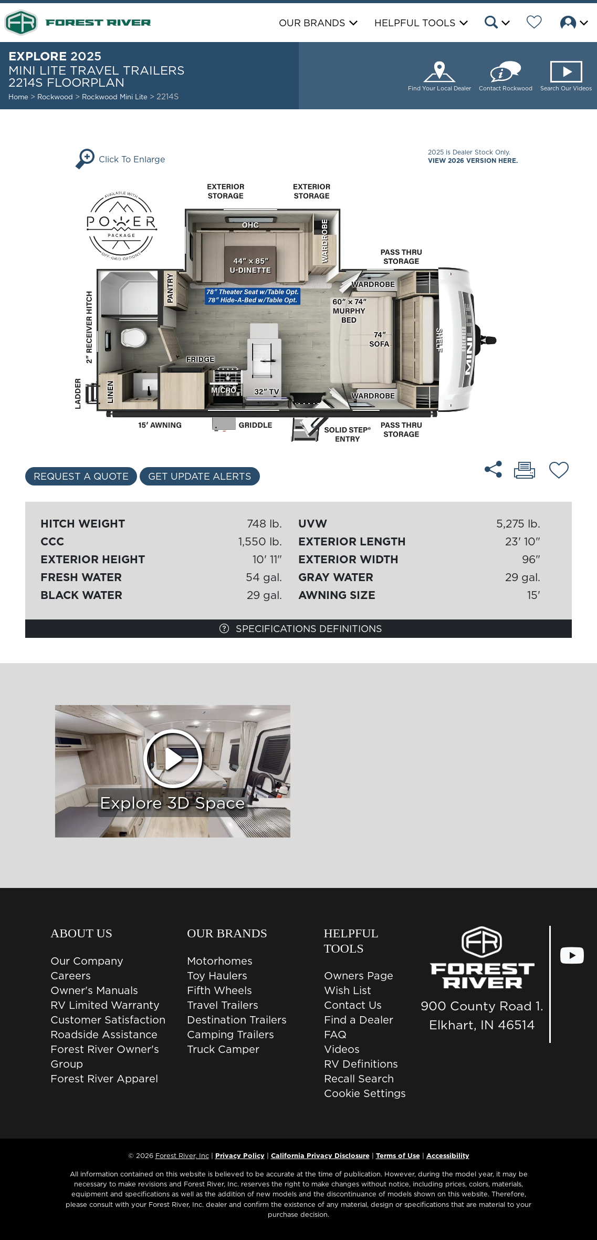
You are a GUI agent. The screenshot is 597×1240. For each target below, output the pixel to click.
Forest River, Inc (182, 1155)
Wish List (347, 990)
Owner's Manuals (94, 990)
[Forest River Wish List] (534, 23)
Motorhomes (220, 961)
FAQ (335, 1034)
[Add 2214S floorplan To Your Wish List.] (559, 472)
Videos (342, 1049)
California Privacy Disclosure (320, 1155)
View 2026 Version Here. (473, 160)
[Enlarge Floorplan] (298, 312)
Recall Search (359, 1078)
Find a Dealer (358, 1019)
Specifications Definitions (300, 628)
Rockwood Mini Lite (116, 96)
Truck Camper (223, 1049)
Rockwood (55, 96)
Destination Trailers (237, 1019)
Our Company (86, 961)
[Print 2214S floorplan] (524, 471)
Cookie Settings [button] (365, 1093)
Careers (70, 975)
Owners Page (358, 975)
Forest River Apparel (104, 1078)
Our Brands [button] (312, 22)
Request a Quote (81, 476)
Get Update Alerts (200, 476)
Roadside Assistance (104, 1034)
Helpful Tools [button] (415, 22)
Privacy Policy (240, 1155)
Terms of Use (398, 1155)
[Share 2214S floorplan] (493, 469)
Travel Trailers (222, 1005)
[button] (496, 23)
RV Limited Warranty (105, 1005)
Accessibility (447, 1155)
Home (18, 96)
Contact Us (353, 1005)
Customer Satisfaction (107, 1019)
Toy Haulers (217, 975)
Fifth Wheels (219, 990)
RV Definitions (361, 1064)
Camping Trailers (230, 1034)
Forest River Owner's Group (104, 1056)
